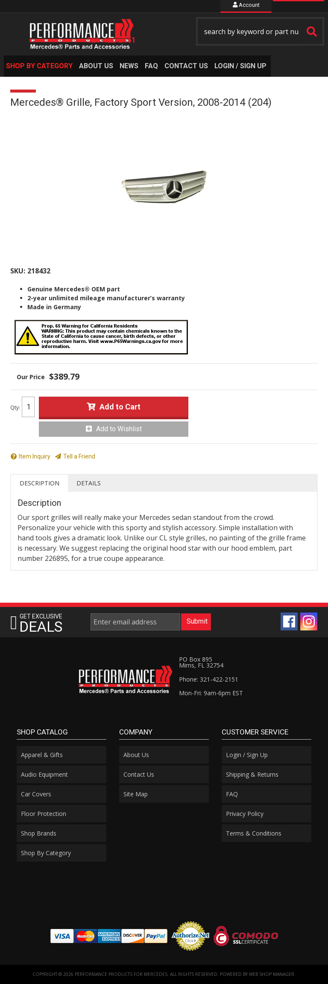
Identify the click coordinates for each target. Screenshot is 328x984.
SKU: (17, 271)
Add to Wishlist (119, 429)
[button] (260, 31)
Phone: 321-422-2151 (208, 679)
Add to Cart (120, 406)
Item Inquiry (34, 456)
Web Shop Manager (271, 974)
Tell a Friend (79, 456)
